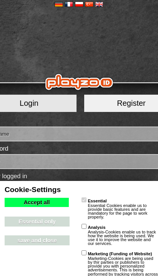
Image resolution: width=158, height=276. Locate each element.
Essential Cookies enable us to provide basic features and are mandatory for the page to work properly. (114, 209)
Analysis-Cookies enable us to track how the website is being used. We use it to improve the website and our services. (118, 235)
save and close (37, 240)
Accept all (37, 202)
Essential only (37, 222)
